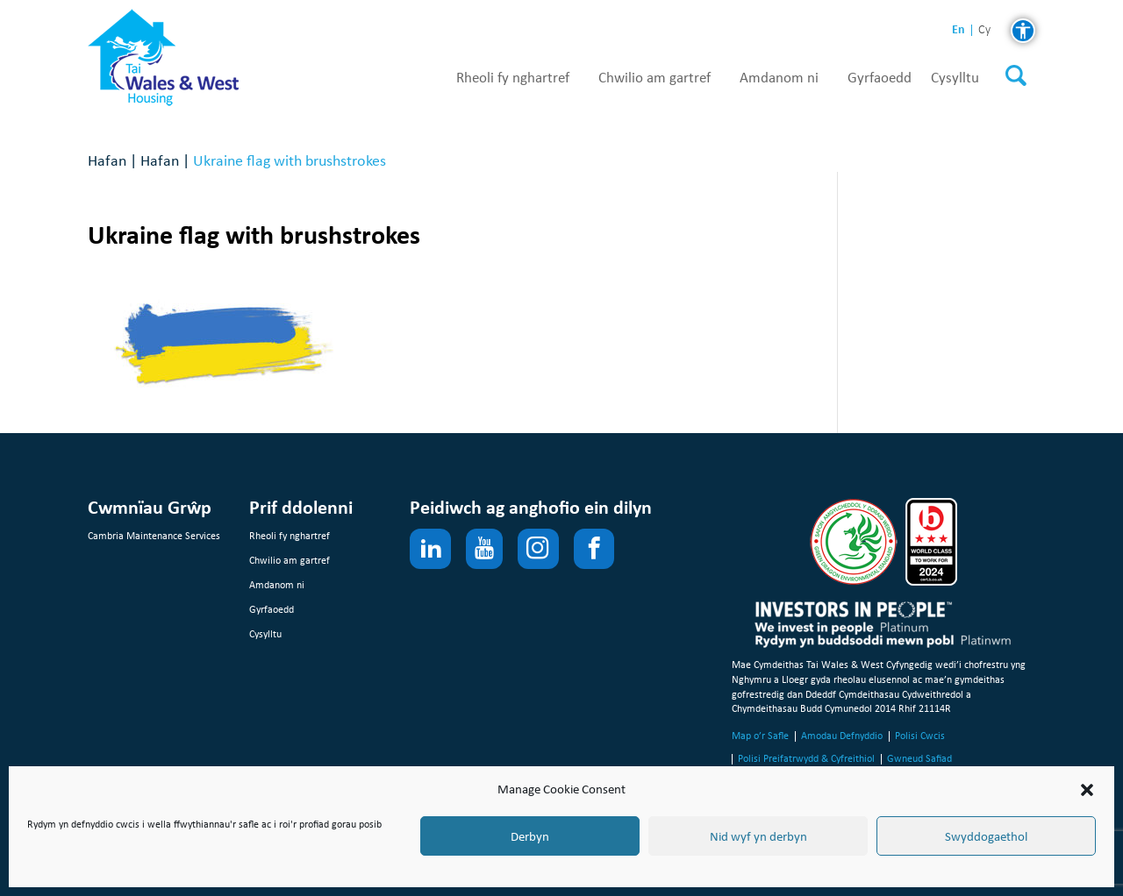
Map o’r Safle (760, 735)
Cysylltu (955, 78)
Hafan (107, 160)
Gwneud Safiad (919, 758)
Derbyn (530, 836)
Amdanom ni (779, 78)
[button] (1087, 790)
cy (984, 30)
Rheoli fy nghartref (512, 78)
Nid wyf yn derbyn (758, 836)
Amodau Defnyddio (842, 735)
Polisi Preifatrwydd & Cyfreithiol (806, 758)
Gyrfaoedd (880, 78)
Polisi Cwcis (920, 735)
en (958, 29)
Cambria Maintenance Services (154, 536)
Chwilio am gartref (654, 78)
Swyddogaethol (986, 836)
